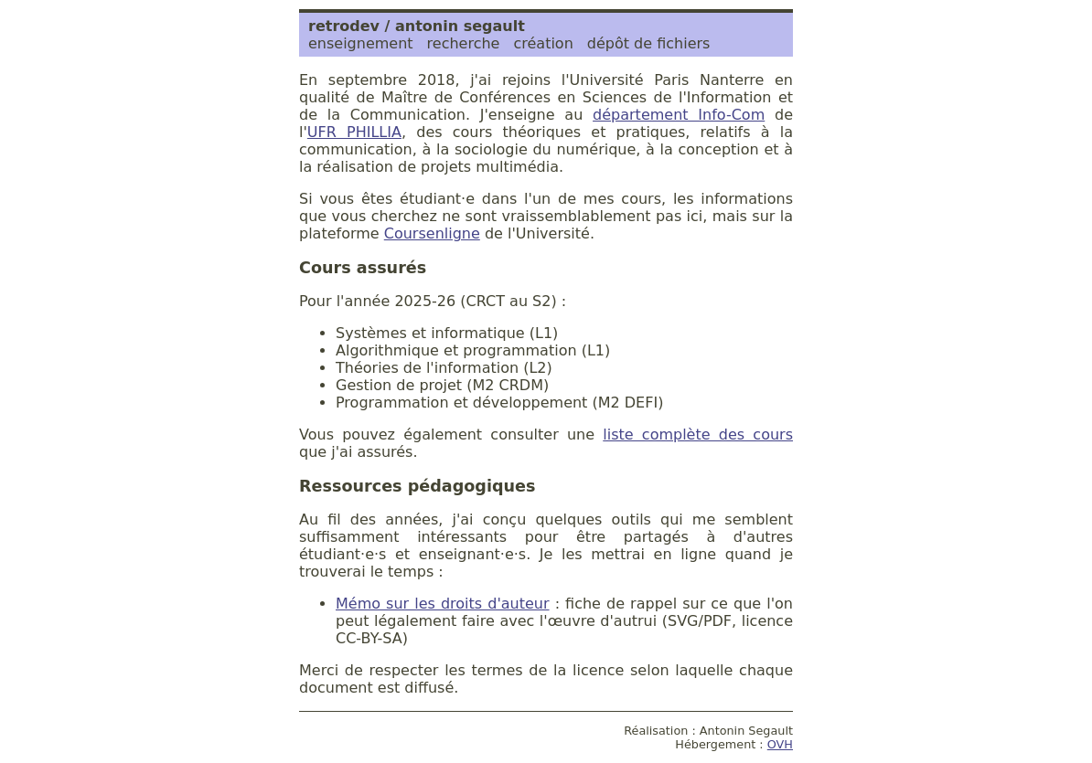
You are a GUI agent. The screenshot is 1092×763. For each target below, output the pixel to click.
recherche (463, 43)
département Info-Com (679, 114)
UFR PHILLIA (354, 132)
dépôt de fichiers (649, 43)
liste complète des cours (698, 434)
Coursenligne (432, 233)
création (543, 43)
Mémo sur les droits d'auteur (443, 603)
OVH (780, 744)
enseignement (360, 43)
